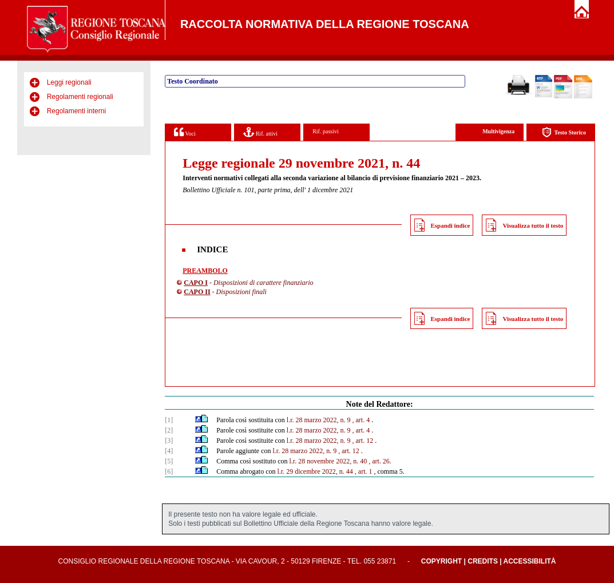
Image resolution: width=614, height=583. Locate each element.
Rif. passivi (325, 131)
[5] (169, 461)
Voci (184, 132)
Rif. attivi (260, 132)
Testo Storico (564, 132)
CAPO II (197, 292)
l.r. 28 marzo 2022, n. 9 (319, 420)
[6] (169, 471)
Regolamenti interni (76, 111)
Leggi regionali (69, 82)
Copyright (441, 561)
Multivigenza (498, 131)
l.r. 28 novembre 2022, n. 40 (328, 461)
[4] (169, 451)
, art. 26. (380, 461)
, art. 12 (363, 441)
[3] (169, 441)
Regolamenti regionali (80, 97)
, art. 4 (361, 420)
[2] (169, 430)
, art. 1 (364, 471)
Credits (483, 561)
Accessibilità (530, 561)
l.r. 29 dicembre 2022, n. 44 (315, 471)
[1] (169, 420)
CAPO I (196, 283)
